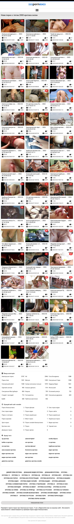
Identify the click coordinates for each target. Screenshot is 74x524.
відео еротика (53, 450)
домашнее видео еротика (33, 472)
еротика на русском (44, 490)
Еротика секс (13, 426)
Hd (36, 376)
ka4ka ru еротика (7, 442)
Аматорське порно (13, 376)
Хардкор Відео (60, 384)
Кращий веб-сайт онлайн (12, 404)
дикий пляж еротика (14, 472)
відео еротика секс (8, 453)
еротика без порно (11, 478)
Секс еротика (31, 520)
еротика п (14, 495)
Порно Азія (13, 380)
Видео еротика (60, 422)
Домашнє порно (13, 430)
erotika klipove (53, 438)
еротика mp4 (56, 475)
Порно (36, 426)
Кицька (36, 391)
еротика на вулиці (44, 487)
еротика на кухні (59, 487)
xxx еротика (5, 446)
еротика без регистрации (29, 478)
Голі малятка (36, 395)
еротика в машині (63, 478)
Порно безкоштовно (13, 407)
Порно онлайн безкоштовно (36, 422)
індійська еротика (54, 446)
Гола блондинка (60, 376)
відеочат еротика (54, 453)
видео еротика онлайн (9, 457)
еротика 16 (16, 475)
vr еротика (52, 442)
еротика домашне (58, 481)
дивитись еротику (7, 461)
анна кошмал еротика (9, 450)
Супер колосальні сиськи (36, 384)
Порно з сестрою (13, 415)
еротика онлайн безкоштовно (28, 493)
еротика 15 (6, 475)
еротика (64, 472)
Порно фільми (36, 407)
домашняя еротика (52, 472)
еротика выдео (44, 481)
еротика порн (41, 495)
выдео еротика (53, 457)
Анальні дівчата (36, 388)
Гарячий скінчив (13, 388)
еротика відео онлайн (29, 481)
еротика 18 (26, 475)
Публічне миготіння (36, 399)
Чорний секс (60, 426)
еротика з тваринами (37, 484)
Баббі (13, 399)
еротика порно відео (55, 495)
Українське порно (60, 419)
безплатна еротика (31, 450)
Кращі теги (7, 435)
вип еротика (29, 457)
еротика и (51, 484)
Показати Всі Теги (37, 503)
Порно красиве (13, 419)
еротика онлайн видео (49, 493)
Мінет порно (36, 419)
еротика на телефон (61, 490)
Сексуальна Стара (60, 380)
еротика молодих (14, 487)
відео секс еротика (31, 453)
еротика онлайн (9, 493)
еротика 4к (46, 475)
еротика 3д (36, 475)
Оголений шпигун (60, 391)
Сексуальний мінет (13, 384)
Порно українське (36, 415)
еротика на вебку (29, 487)
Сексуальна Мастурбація (13, 391)
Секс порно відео (60, 407)
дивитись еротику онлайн (33, 461)
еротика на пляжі (11, 490)
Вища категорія (9, 373)
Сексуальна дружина (60, 395)
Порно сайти (60, 411)
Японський (60, 388)
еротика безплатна (47, 478)
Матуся (36, 380)
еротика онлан (65, 493)
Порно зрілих (36, 430)
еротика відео (13, 481)
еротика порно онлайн (36, 498)
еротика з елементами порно (16, 484)
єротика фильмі (30, 446)
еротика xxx (67, 475)
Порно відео (36, 411)
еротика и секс (62, 484)
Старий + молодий (13, 395)
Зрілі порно (13, 422)
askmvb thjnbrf (29, 438)
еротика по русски (27, 495)
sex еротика (29, 442)
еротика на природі (27, 490)
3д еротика (5, 438)
